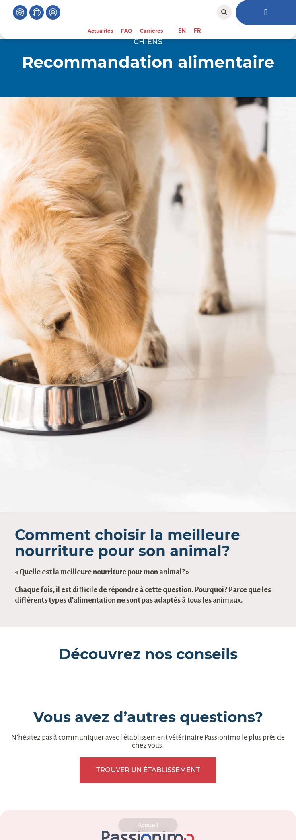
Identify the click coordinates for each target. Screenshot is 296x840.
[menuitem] (182, 30)
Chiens (148, 41)
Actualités (100, 31)
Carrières (151, 31)
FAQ (126, 31)
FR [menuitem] (197, 30)
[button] (224, 12)
